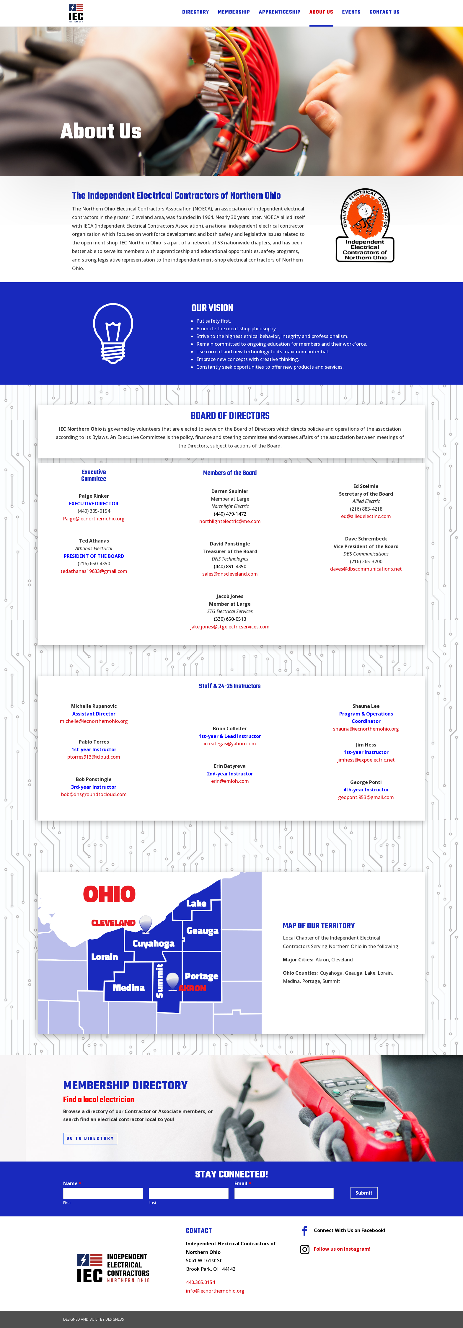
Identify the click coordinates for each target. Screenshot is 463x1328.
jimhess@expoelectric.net (366, 760)
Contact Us (385, 13)
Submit (364, 1193)
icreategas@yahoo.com (230, 743)
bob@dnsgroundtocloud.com (94, 794)
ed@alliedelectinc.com (366, 516)
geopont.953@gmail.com (366, 797)
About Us (321, 13)
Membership (234, 13)
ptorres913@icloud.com (93, 757)
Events (351, 13)
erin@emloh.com (230, 781)
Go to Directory (90, 1138)
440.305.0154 (200, 1282)
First (67, 1202)
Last (152, 1202)
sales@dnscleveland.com (230, 574)
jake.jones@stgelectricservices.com (230, 626)
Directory (195, 13)
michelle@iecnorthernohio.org (94, 721)
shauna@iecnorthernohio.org (366, 729)
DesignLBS (114, 1319)
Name (72, 1183)
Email (242, 1183)
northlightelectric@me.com (230, 521)
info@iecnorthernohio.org (215, 1291)
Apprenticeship (280, 13)
